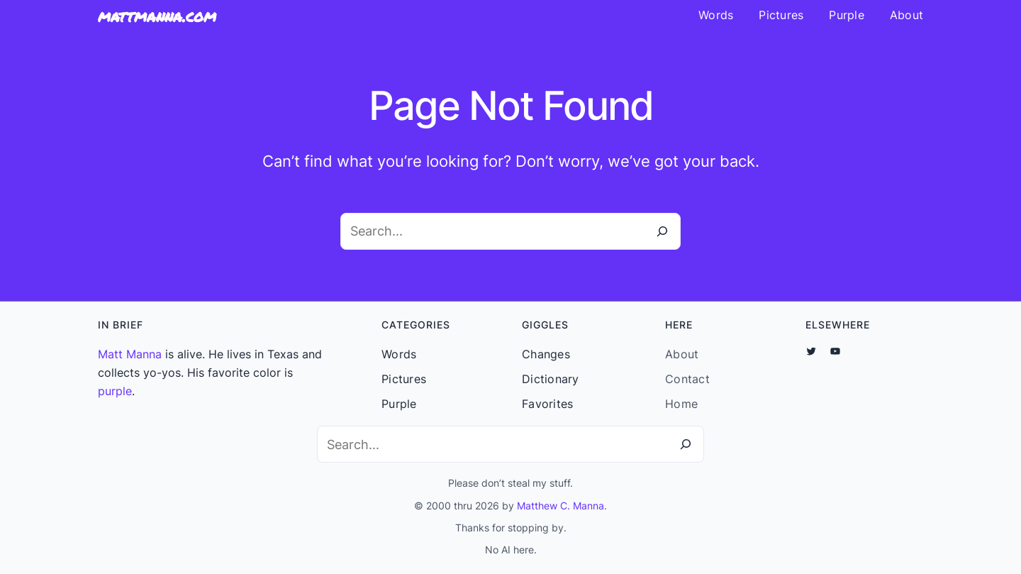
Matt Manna (130, 354)
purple (115, 391)
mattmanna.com (157, 16)
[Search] (662, 231)
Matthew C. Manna (560, 506)
